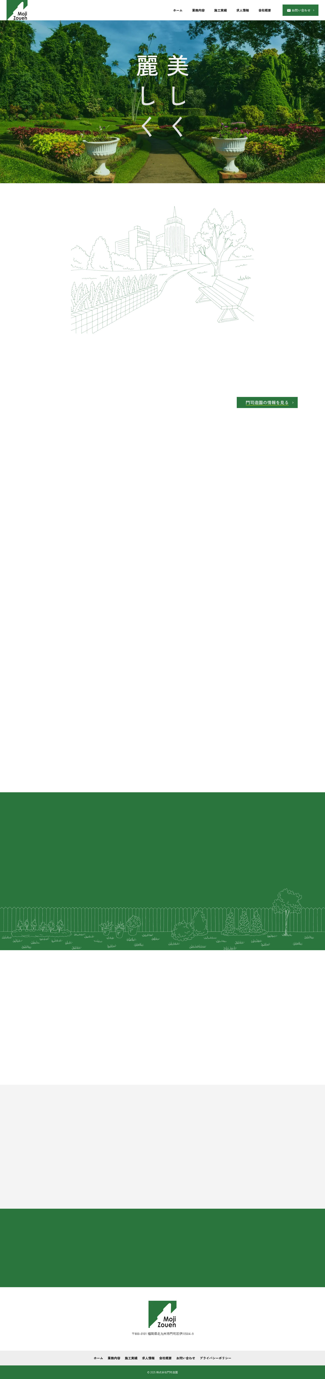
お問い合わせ (185, 1358)
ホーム (178, 10)
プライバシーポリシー (215, 1358)
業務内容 (198, 10)
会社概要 (264, 10)
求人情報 (242, 10)
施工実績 (220, 10)
